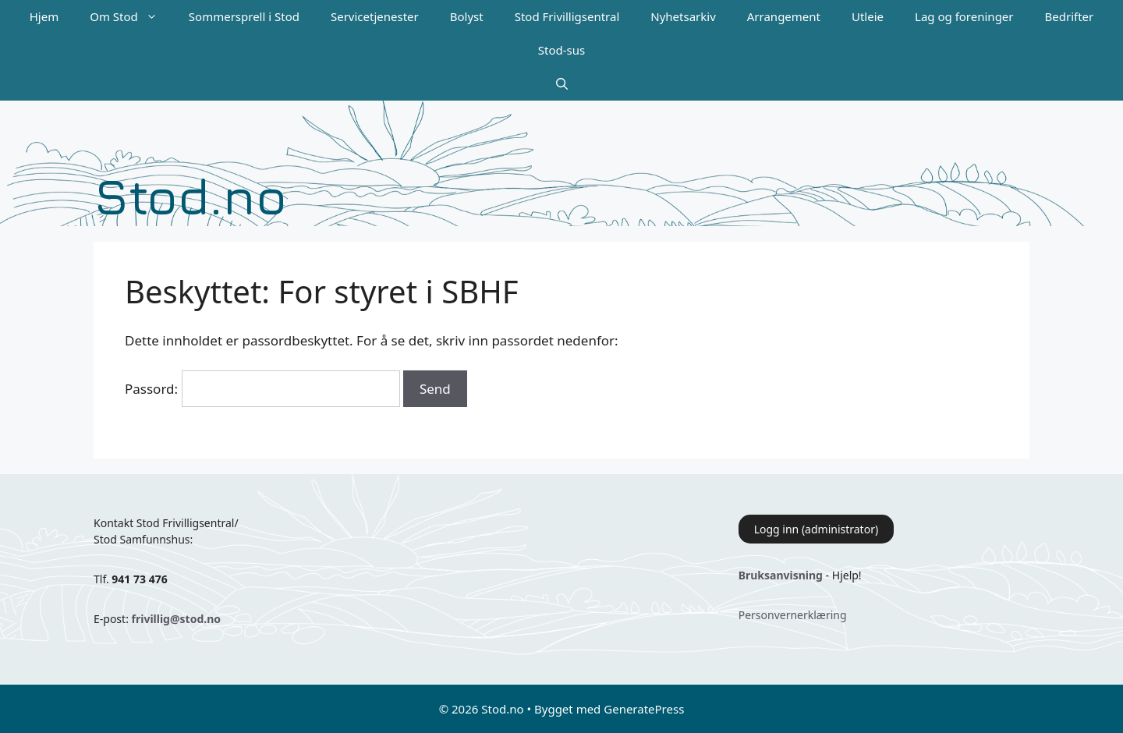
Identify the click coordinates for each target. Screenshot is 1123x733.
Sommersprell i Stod (244, 16)
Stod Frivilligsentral (567, 16)
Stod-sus (561, 50)
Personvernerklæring (793, 614)
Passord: (262, 389)
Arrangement (783, 16)
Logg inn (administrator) (816, 529)
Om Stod (131, 17)
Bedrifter (1069, 16)
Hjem (44, 16)
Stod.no (190, 195)
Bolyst (467, 16)
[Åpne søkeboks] (561, 84)
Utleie (868, 16)
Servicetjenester (375, 16)
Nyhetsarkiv (683, 16)
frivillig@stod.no (176, 618)
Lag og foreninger (964, 16)
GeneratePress (644, 709)
